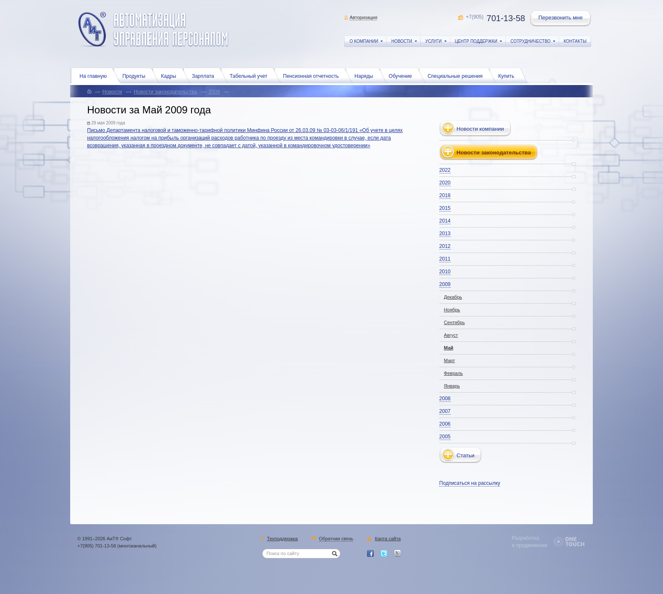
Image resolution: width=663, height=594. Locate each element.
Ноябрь (452, 309)
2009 (214, 92)
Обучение (402, 75)
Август (451, 335)
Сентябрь (454, 322)
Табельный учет (250, 75)
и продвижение (530, 545)
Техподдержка (282, 539)
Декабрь (453, 297)
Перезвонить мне (561, 19)
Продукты (135, 75)
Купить (508, 75)
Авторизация (364, 17)
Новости (112, 92)
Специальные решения (457, 75)
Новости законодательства (165, 92)
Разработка (525, 538)
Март (449, 360)
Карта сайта (387, 539)
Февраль (453, 373)
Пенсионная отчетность (313, 75)
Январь (452, 385)
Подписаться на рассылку (469, 483)
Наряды (365, 75)
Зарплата (205, 75)
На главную (95, 75)
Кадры (171, 75)
